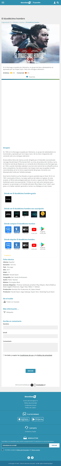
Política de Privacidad (23, 450)
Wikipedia (8, 312)
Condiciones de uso (27, 355)
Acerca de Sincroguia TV (30, 400)
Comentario (7, 341)
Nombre (6, 324)
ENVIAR (30, 371)
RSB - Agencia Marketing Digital (45, 463)
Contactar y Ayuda (30, 431)
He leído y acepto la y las (22, 450)
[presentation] (18, 363)
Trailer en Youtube (11, 302)
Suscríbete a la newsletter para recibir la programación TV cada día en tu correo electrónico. (28, 441)
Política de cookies (30, 407)
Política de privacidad (44, 355)
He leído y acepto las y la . (28, 355)
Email (5, 333)
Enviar (54, 445)
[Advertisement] (30, 11)
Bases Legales (36, 450)
